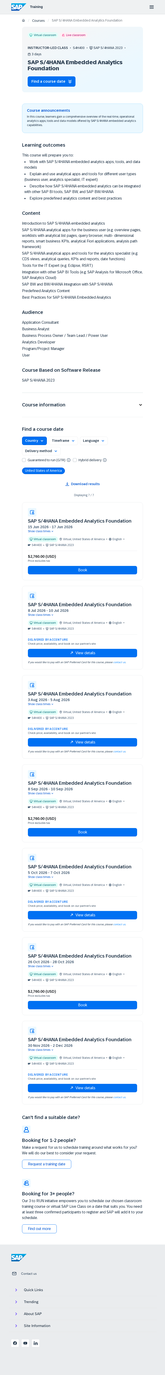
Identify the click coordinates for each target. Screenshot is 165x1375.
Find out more (39, 1229)
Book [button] (82, 570)
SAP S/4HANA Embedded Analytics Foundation (79, 521)
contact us (119, 662)
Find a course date (51, 81)
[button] (82, 405)
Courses (38, 20)
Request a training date (46, 1164)
